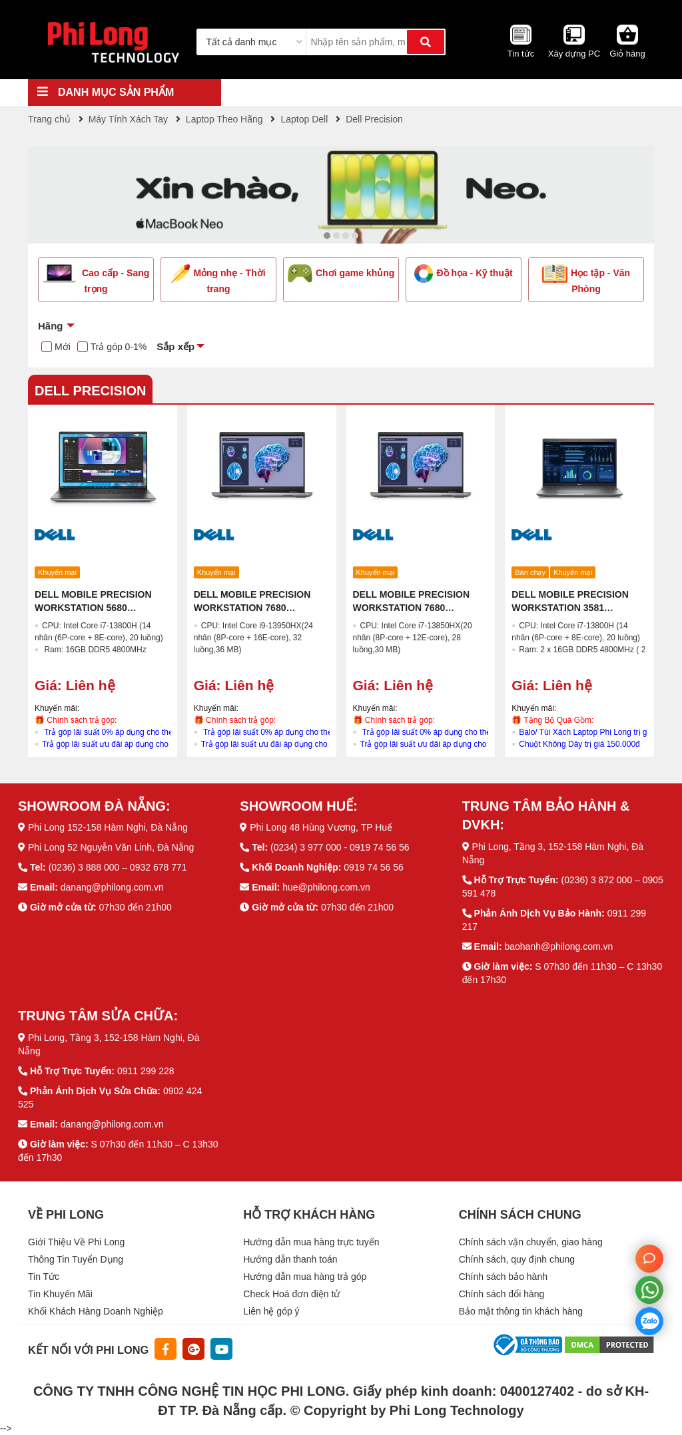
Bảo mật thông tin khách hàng (521, 1311)
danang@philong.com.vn (112, 887)
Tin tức (521, 54)
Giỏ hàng (627, 54)
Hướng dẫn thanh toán (290, 1259)
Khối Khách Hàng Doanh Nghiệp (95, 1311)
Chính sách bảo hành (503, 1276)
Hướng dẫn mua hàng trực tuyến (311, 1242)
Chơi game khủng (341, 273)
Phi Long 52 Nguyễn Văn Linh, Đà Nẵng (111, 847)
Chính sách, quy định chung (517, 1259)
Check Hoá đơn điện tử (291, 1294)
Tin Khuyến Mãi (60, 1294)
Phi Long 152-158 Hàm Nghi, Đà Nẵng (108, 827)
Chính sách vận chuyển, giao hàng (531, 1242)
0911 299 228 (145, 1071)
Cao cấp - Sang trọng (96, 279)
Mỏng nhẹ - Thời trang (218, 279)
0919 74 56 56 (374, 867)
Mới (63, 346)
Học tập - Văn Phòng (586, 279)
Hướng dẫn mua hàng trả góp (304, 1276)
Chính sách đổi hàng (502, 1294)
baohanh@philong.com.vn (558, 946)
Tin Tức (43, 1276)
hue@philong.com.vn (326, 887)
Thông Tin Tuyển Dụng (75, 1259)
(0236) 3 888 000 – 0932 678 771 (118, 867)
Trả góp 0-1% (119, 346)
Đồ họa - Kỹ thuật (463, 273)
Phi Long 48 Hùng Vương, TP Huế (321, 827)
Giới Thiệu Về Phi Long (76, 1242)
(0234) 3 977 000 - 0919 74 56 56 (340, 847)
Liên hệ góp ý (271, 1311)
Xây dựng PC (574, 54)
